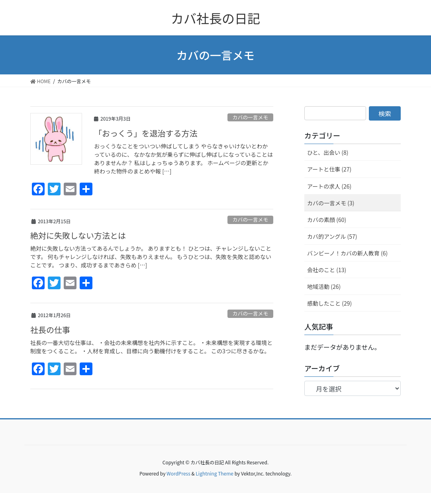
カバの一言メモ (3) (330, 203)
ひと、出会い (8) (327, 152)
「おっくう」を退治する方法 (146, 133)
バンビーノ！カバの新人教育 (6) (347, 253)
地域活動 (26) (324, 286)
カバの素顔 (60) (326, 220)
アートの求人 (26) (329, 186)
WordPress (178, 473)
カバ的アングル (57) (332, 236)
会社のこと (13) (326, 270)
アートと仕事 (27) (329, 169)
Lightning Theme (214, 473)
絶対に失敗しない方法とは (78, 235)
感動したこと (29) (329, 303)
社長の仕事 (50, 329)
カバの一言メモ (250, 117)
